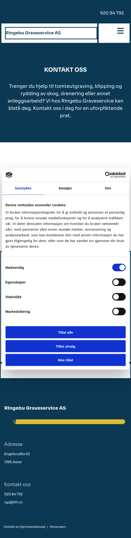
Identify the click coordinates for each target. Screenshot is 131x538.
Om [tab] (108, 188)
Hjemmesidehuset (32, 527)
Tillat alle (65, 332)
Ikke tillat (65, 360)
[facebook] (15, 422)
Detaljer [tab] (65, 188)
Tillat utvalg (65, 346)
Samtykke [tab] (23, 188)
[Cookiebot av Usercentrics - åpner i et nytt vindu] (105, 175)
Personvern (58, 527)
